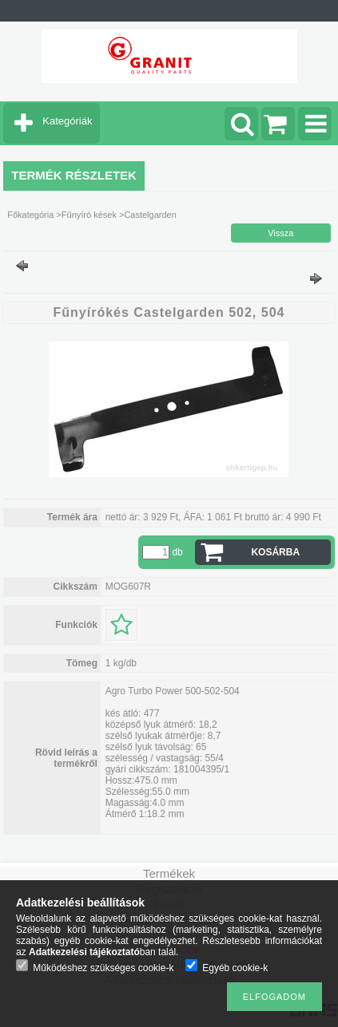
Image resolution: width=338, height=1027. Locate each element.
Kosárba (275, 552)
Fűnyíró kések (89, 214)
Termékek (169, 873)
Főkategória (30, 214)
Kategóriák (67, 121)
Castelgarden (150, 214)
